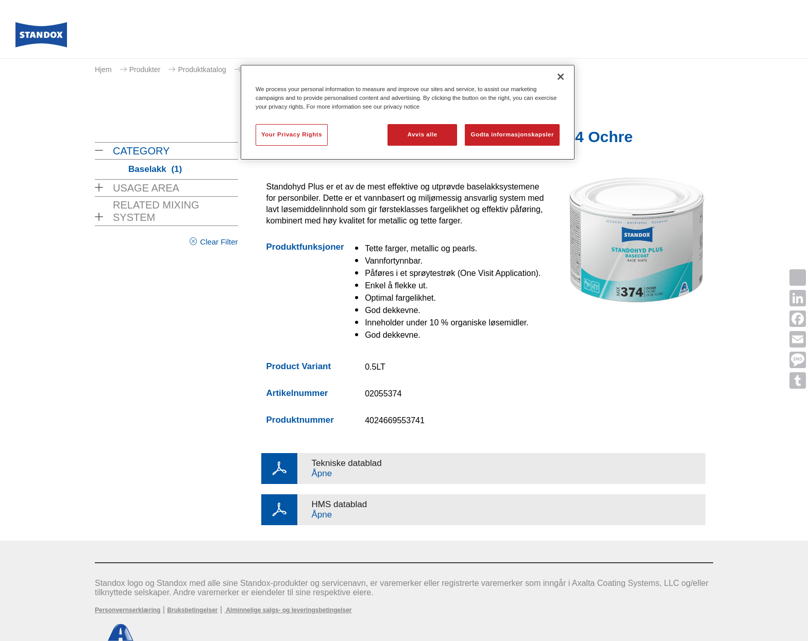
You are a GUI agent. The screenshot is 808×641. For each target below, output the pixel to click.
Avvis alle (422, 134)
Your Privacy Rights (291, 134)
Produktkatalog (202, 69)
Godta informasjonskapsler (512, 134)
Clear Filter (219, 241)
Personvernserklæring (127, 610)
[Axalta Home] (41, 37)
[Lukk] (560, 76)
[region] (407, 112)
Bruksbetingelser (192, 610)
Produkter (145, 69)
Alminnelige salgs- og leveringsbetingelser (288, 610)
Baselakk (155, 169)
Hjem (103, 69)
